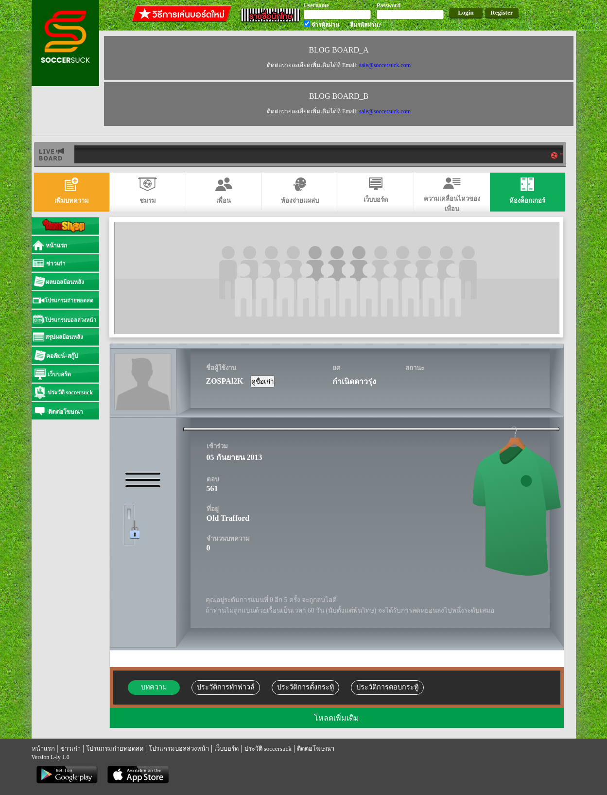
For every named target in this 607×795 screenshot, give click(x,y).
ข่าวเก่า (70, 748)
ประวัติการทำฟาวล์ (226, 687)
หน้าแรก (43, 748)
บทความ (154, 687)
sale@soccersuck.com (384, 65)
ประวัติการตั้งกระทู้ (305, 687)
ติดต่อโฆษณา (315, 748)
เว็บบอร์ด (226, 748)
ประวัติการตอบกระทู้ (387, 687)
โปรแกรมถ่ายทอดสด (114, 748)
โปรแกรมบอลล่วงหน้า (179, 748)
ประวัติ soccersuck (268, 748)
